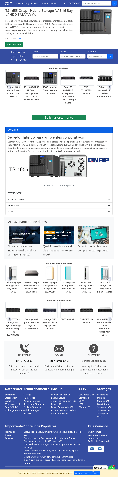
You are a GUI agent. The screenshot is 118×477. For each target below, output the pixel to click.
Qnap (19, 38)
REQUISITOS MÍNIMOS (17, 199)
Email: (63, 51)
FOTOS (11, 211)
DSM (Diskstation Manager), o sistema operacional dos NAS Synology (52, 446)
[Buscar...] (96, 3)
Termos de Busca (10, 433)
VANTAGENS (13, 130)
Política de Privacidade (99, 441)
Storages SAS (103, 410)
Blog (27, 3)
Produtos (20, 3)
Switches (9, 401)
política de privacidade (83, 473)
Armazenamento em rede (63, 401)
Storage (27, 394)
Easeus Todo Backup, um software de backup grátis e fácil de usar (53, 433)
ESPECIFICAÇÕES (15, 193)
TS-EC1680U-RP (68, 319)
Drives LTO (56, 404)
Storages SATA (104, 407)
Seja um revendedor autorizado (98, 436)
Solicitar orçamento (59, 117)
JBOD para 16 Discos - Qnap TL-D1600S (50, 90)
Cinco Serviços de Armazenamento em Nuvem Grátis (49, 438)
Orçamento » (14, 44)
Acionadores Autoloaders (63, 410)
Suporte (44, 3)
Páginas (9, 438)
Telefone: (91, 51)
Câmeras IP (84, 407)
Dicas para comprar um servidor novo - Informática (48, 456)
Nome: (35, 51)
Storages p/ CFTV (84, 399)
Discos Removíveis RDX (62, 407)
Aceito (96, 473)
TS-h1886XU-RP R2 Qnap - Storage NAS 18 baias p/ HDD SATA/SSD (31, 93)
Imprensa (35, 3)
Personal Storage (32, 401)
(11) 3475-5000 (72, 3)
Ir (114, 3)
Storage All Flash (102, 415)
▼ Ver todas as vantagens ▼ (59, 185)
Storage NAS (103, 401)
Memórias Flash (13, 404)
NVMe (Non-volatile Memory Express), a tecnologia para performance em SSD (51, 452)
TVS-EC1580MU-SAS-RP (86, 90)
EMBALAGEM (13, 205)
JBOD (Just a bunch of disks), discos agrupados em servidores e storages (54, 461)
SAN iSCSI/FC (11, 407)
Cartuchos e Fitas (59, 413)
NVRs (81, 404)
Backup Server (58, 397)
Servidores (10, 394)
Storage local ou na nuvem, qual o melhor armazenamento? (22, 250)
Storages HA (11, 397)
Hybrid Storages (31, 410)
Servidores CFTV (86, 394)
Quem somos (94, 431)
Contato (53, 3)
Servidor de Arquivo (60, 394)
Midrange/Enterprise (13, 410)
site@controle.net (58, 360)
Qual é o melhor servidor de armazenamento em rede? (59, 250)
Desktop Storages (32, 407)
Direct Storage (104, 404)
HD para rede (30, 397)
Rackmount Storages (34, 404)
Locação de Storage (102, 396)
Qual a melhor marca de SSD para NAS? (43, 441)
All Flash (27, 413)
